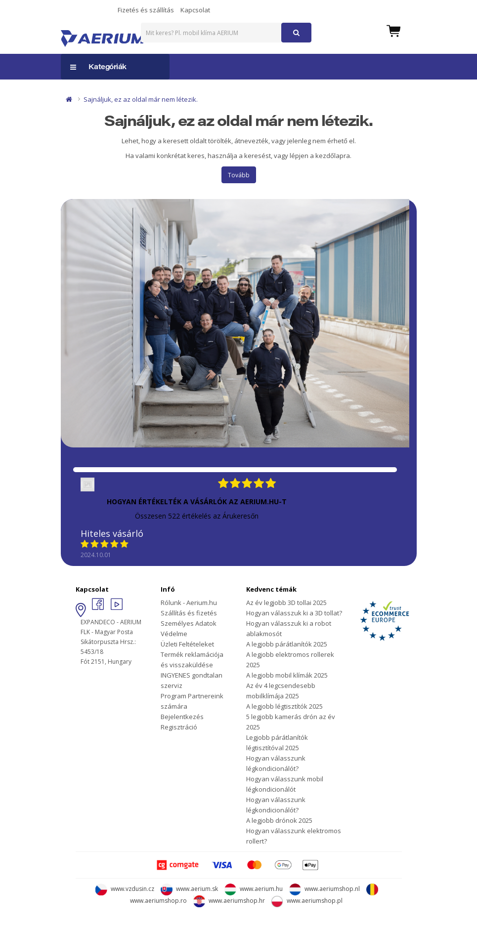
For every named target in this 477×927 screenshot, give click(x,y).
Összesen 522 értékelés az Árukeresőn (197, 516)
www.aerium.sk (189, 889)
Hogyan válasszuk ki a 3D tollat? (294, 612)
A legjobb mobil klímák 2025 (287, 675)
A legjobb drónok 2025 (279, 820)
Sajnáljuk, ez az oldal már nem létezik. (141, 99)
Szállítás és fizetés (189, 612)
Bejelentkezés (182, 716)
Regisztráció (179, 727)
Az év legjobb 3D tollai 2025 (286, 602)
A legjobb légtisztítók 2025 (284, 706)
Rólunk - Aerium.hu (189, 602)
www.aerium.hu (253, 889)
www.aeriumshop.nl (324, 889)
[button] (393, 30)
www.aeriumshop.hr (229, 900)
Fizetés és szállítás (146, 9)
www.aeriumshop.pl (307, 900)
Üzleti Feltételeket (187, 644)
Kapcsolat (195, 9)
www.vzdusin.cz (124, 889)
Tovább (239, 175)
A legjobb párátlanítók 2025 (286, 644)
